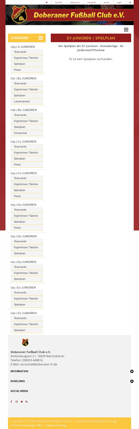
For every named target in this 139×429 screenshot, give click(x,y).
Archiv (106, 2)
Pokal (17, 69)
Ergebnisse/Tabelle (26, 57)
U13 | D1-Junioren (23, 204)
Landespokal (22, 101)
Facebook (92, 2)
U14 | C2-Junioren (24, 173)
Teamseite (20, 51)
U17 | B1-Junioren (23, 78)
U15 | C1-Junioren (23, 141)
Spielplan (19, 63)
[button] (27, 37)
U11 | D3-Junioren (23, 262)
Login (119, 2)
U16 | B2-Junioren (24, 110)
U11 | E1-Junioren (23, 287)
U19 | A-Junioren (23, 46)
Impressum (75, 2)
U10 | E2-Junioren (24, 313)
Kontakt (58, 2)
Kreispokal (20, 133)
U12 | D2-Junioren (24, 236)
